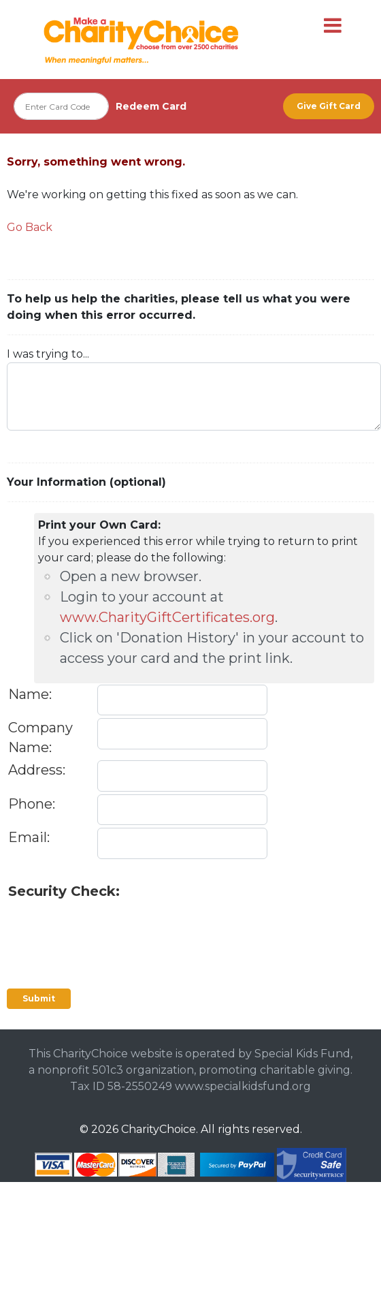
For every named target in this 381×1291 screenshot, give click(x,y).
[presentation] (111, 927)
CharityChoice (158, 1129)
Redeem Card (151, 106)
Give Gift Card (329, 106)
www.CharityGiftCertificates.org (167, 617)
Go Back (29, 227)
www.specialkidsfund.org (243, 1086)
